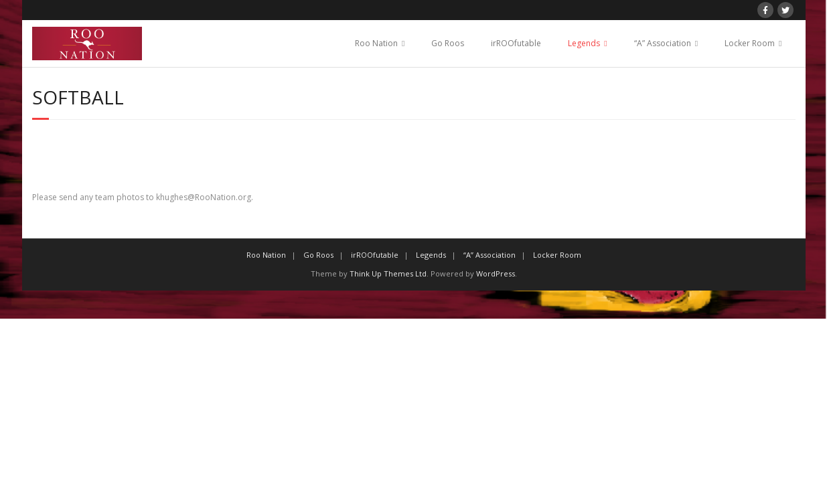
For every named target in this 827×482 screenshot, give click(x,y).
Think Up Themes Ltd (388, 273)
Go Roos (447, 43)
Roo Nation (376, 43)
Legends (584, 43)
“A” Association (662, 43)
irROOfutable (516, 43)
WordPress (495, 273)
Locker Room (750, 43)
